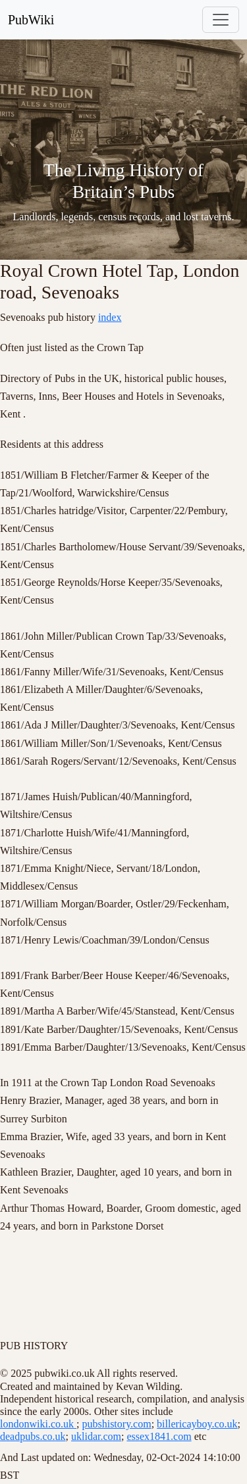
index (110, 317)
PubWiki (31, 19)
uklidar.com (96, 1436)
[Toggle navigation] (220, 20)
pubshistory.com (116, 1423)
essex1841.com (158, 1436)
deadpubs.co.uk (33, 1436)
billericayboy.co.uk (197, 1423)
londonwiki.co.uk (38, 1423)
